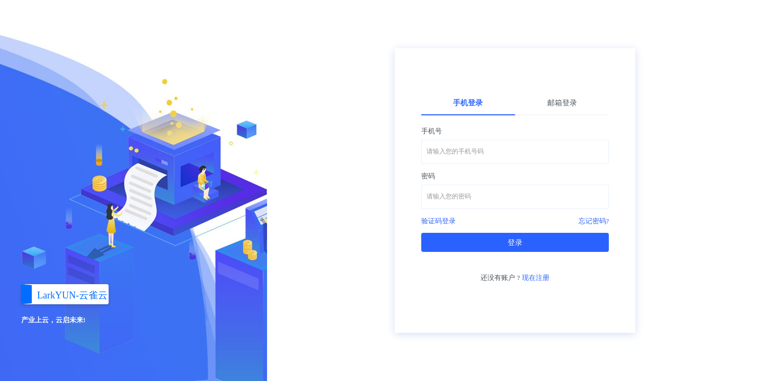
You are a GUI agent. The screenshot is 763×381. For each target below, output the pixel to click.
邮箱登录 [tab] (562, 103)
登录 (515, 243)
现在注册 (535, 278)
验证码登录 (438, 221)
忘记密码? (594, 221)
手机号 (431, 131)
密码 (428, 176)
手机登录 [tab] (468, 103)
